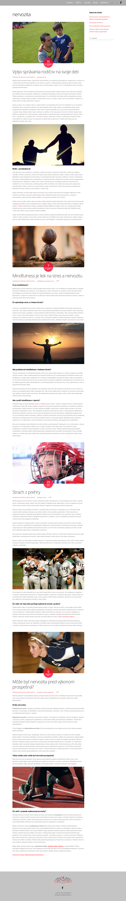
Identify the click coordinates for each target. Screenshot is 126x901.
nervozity (31, 404)
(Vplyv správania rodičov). (66, 616)
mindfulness (40, 281)
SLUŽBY (87, 3)
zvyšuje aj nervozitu (18, 204)
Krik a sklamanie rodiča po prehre (99, 26)
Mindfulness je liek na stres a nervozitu (47, 276)
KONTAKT (104, 3)
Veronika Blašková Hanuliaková (23, 77)
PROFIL (78, 3)
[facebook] (121, 2)
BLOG (95, 3)
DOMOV (70, 3)
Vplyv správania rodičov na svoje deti (45, 72)
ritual (44, 692)
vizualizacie (50, 692)
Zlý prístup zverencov (96, 22)
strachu (43, 404)
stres (44, 77)
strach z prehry (36, 197)
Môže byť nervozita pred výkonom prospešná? (43, 684)
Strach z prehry (26, 492)
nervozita (39, 77)
